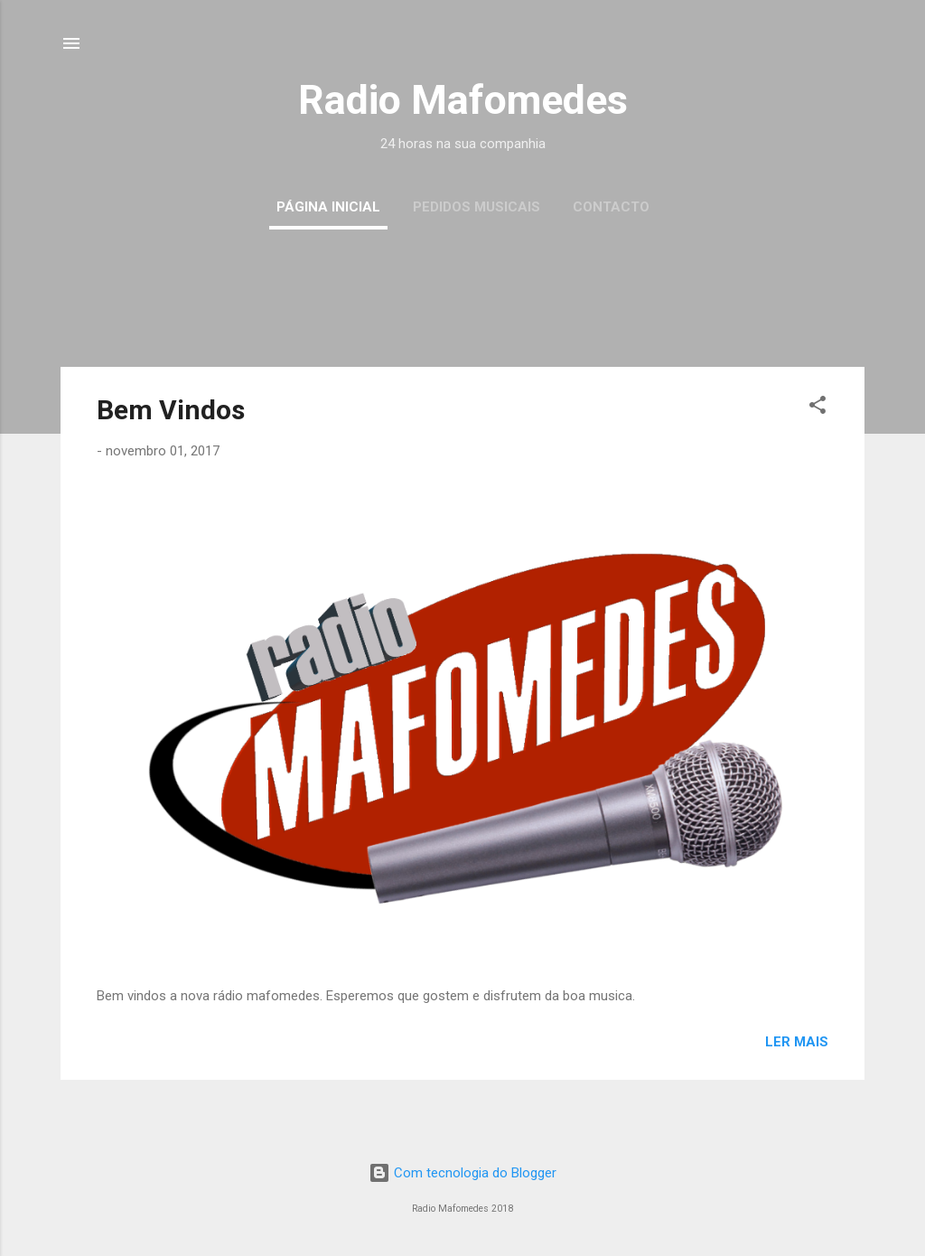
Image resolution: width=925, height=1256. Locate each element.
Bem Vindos (171, 410)
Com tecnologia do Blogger (462, 1173)
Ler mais (796, 1042)
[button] (817, 408)
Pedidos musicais (476, 207)
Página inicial (328, 207)
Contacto (611, 207)
